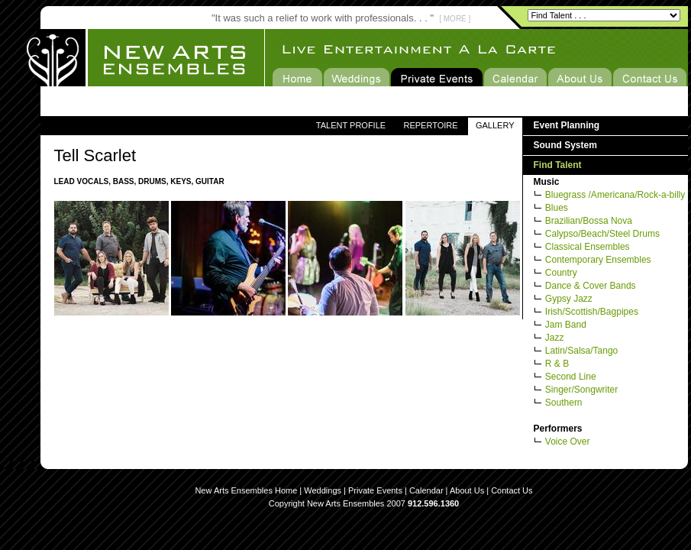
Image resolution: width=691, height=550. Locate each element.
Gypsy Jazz (569, 298)
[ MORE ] (454, 19)
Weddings (322, 490)
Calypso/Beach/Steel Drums (602, 233)
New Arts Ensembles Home (246, 490)
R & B (557, 363)
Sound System (565, 145)
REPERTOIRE (430, 125)
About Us (467, 490)
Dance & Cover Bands (590, 285)
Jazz (554, 337)
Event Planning (567, 125)
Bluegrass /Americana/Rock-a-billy (615, 194)
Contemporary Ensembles (598, 259)
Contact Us (511, 490)
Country (561, 272)
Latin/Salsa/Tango (581, 350)
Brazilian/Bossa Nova (588, 220)
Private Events (375, 490)
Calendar (426, 490)
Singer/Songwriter (581, 389)
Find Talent (558, 165)
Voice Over (567, 441)
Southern (564, 402)
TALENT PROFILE (351, 125)
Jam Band (565, 324)
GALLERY (495, 125)
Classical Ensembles (587, 246)
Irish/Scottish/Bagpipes (591, 311)
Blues (556, 207)
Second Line (570, 376)
